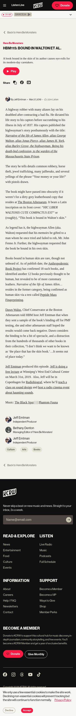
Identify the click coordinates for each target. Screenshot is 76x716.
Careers (8, 594)
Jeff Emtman (13, 366)
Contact (8, 612)
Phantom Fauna (48, 402)
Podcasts (45, 556)
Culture (11, 449)
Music (43, 550)
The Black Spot (24, 402)
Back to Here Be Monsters (19, 32)
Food (6, 556)
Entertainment (12, 550)
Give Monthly (36, 654)
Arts (24, 449)
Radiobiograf (34, 382)
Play (11, 71)
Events (7, 567)
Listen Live (18, 5)
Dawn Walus (13, 309)
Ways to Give (47, 600)
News (6, 544)
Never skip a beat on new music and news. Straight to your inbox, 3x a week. (37, 507)
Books (37, 449)
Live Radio (46, 544)
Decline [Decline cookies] (9, 710)
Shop (43, 606)
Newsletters (10, 606)
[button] (23, 14)
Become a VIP (48, 594)
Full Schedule (48, 561)
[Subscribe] (68, 519)
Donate (62, 5)
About (7, 589)
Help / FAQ (9, 600)
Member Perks (48, 612)
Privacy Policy (63, 700)
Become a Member (51, 589)
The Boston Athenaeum (32, 202)
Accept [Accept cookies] (27, 710)
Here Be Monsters (13, 43)
